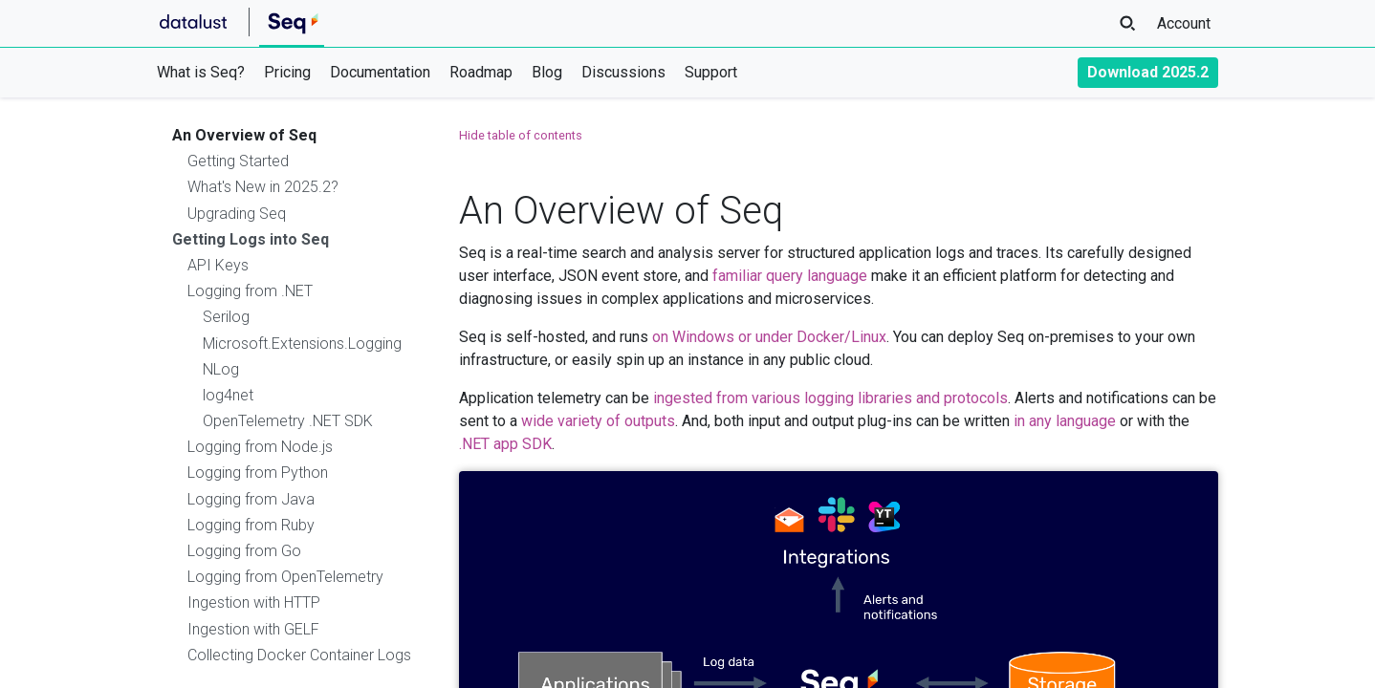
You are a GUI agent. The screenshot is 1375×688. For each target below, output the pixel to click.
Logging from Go (244, 551)
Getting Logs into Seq (250, 239)
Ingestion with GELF (253, 629)
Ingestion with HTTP (253, 602)
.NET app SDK (505, 444)
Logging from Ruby (251, 525)
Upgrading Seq (236, 213)
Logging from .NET (250, 291)
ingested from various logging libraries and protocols (830, 398)
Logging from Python (257, 472)
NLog (221, 369)
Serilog (226, 317)
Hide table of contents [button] (520, 135)
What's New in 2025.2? (262, 187)
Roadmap (481, 72)
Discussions (623, 72)
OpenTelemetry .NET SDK (288, 421)
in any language (1065, 421)
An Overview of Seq (244, 135)
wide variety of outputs (598, 421)
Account (1184, 23)
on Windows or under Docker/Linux (769, 337)
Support (711, 72)
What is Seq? (201, 72)
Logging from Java (251, 499)
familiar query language (789, 276)
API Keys (218, 265)
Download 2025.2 (1148, 72)
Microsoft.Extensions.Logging (302, 343)
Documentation (380, 72)
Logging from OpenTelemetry (285, 577)
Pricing (287, 72)
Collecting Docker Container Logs (299, 655)
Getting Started (238, 161)
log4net (228, 395)
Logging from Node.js (260, 447)
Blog (547, 72)
